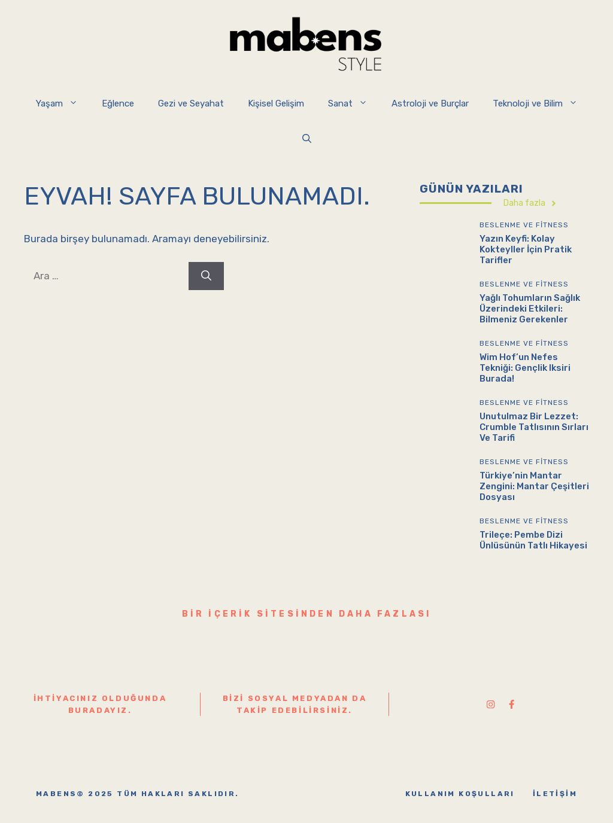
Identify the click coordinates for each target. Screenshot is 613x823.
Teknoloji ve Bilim (541, 103)
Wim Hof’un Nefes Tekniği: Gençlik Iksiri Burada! (525, 368)
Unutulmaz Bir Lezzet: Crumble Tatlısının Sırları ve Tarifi (534, 427)
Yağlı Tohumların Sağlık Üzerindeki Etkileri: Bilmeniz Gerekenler (530, 308)
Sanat (354, 103)
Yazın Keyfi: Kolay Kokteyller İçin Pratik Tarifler (526, 249)
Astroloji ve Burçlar (430, 103)
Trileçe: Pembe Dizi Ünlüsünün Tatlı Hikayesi (533, 540)
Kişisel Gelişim (276, 103)
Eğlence (118, 103)
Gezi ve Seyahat (191, 103)
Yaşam (63, 103)
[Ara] (206, 276)
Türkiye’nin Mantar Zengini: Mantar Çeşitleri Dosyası (534, 486)
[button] (306, 139)
